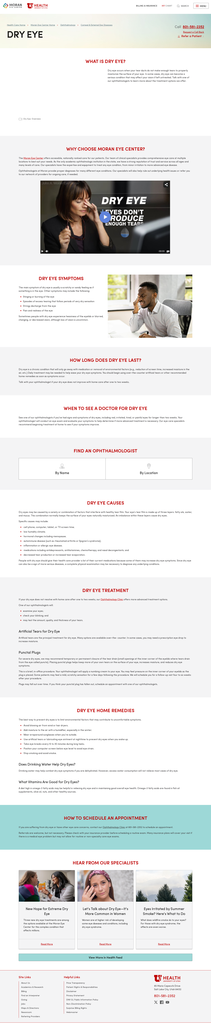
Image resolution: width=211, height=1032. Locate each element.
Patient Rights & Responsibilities (82, 987)
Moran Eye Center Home (43, 25)
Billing (24, 991)
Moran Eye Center (33, 158)
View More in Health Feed (105, 957)
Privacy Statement (75, 995)
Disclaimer (71, 991)
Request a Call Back (193, 31)
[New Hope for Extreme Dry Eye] (47, 909)
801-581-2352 (193, 26)
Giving (24, 999)
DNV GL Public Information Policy (82, 999)
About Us (25, 982)
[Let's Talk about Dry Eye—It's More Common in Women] (105, 909)
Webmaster (72, 1012)
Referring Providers (30, 1016)
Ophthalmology (67, 25)
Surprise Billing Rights (76, 1008)
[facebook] (161, 1002)
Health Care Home (16, 25)
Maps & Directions (30, 1008)
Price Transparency (75, 982)
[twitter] (156, 1002)
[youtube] (167, 1002)
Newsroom (26, 1012)
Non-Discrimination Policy (78, 1003)
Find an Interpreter (30, 995)
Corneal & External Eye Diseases (96, 25)
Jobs (23, 1003)
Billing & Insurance (146, 5)
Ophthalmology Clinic (112, 599)
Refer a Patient (191, 36)
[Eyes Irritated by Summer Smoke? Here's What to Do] (164, 909)
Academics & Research (32, 987)
